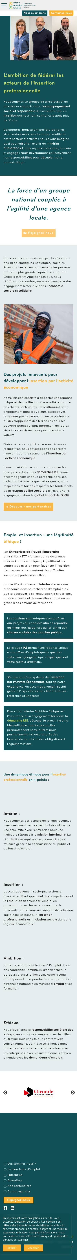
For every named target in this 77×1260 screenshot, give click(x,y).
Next (72, 1092)
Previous (5, 1092)
